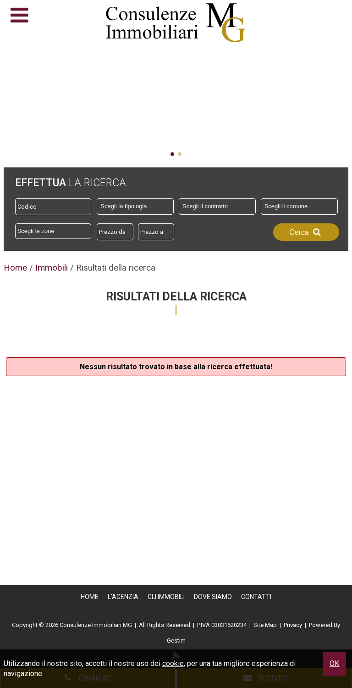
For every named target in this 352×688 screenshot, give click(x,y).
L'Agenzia (123, 596)
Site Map (265, 624)
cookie (173, 663)
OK (334, 663)
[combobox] (135, 206)
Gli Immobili (166, 596)
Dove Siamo (213, 596)
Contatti (256, 596)
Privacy (293, 624)
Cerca (306, 232)
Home (90, 596)
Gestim (176, 640)
